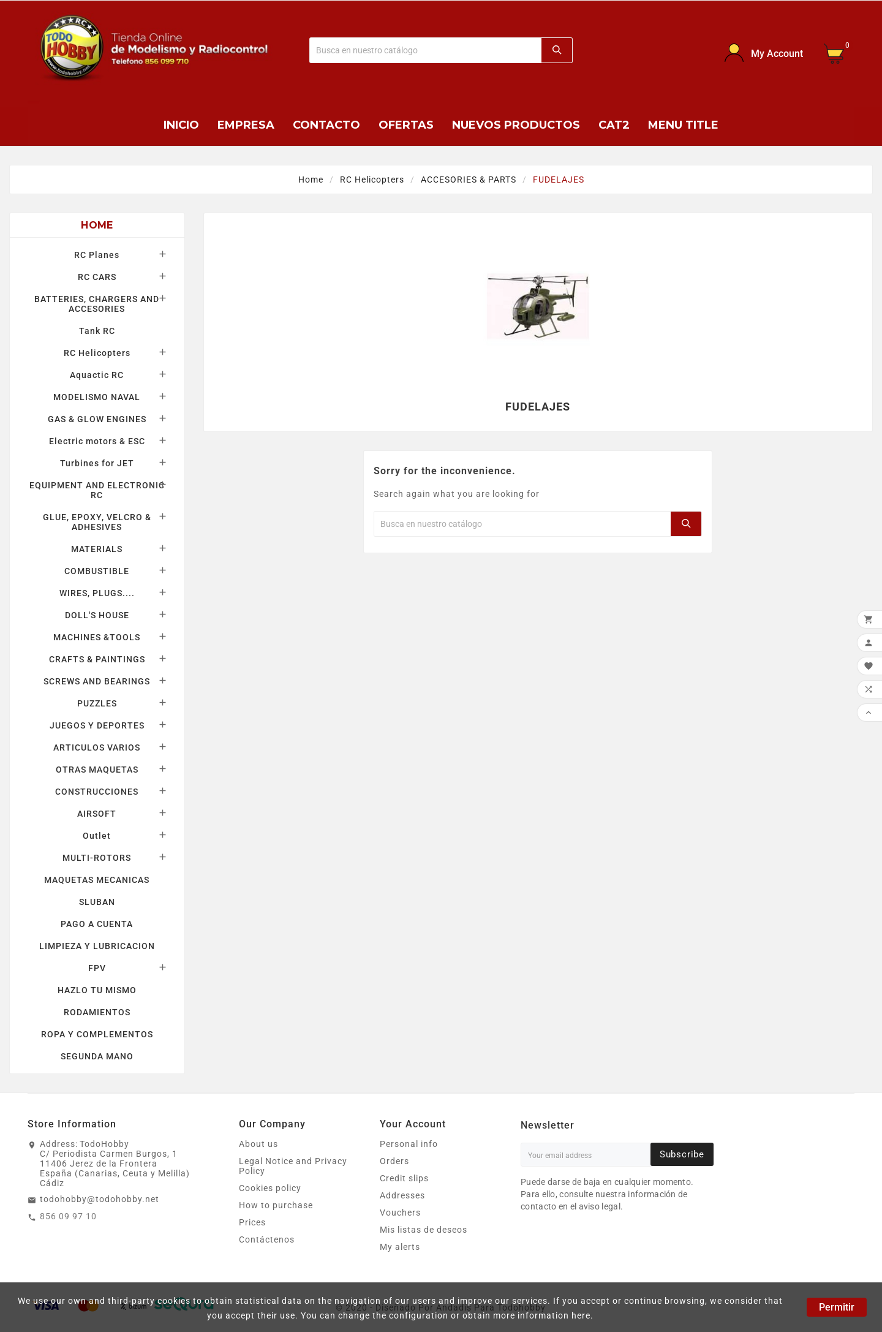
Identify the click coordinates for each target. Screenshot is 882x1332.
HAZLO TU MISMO (97, 990)
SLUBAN (97, 902)
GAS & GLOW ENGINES (97, 419)
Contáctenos (267, 1239)
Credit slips (404, 1178)
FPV (97, 968)
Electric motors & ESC (97, 441)
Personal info (409, 1144)
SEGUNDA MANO (97, 1056)
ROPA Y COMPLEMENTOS (97, 1034)
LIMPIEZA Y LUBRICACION (97, 946)
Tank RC (97, 331)
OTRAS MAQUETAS (97, 769)
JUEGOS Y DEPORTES (97, 725)
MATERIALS (97, 549)
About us (258, 1144)
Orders (394, 1161)
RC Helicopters (97, 353)
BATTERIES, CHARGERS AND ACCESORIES (96, 304)
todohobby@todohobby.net (99, 1199)
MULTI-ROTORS (96, 858)
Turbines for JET (97, 463)
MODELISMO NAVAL (96, 397)
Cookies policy (270, 1188)
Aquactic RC (97, 375)
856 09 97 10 (68, 1216)
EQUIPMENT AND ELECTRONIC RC (97, 490)
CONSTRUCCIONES (96, 792)
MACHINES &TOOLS (96, 637)
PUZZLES (97, 703)
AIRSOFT (96, 814)
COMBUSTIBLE (96, 571)
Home (97, 225)
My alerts (400, 1247)
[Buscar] (425, 50)
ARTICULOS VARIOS (96, 747)
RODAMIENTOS (97, 1012)
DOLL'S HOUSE (97, 615)
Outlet (97, 836)
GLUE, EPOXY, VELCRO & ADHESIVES (97, 522)
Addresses (402, 1195)
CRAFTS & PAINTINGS (97, 659)
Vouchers (400, 1212)
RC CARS (97, 277)
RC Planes (96, 255)
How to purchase (276, 1205)
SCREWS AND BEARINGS (96, 681)
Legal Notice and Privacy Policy (293, 1166)
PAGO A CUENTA (97, 924)
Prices (252, 1222)
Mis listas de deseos (423, 1230)
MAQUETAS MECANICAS (96, 880)
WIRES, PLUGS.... (97, 593)
